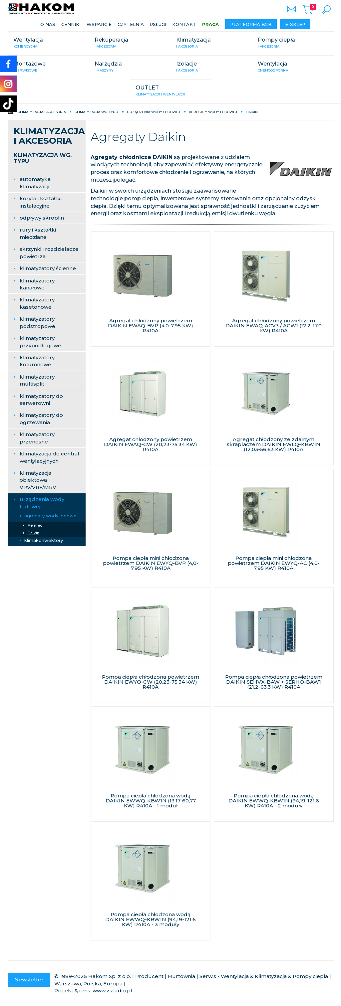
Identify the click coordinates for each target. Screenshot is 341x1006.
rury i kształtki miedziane (38, 233)
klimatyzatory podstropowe (37, 322)
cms (84, 990)
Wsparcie (99, 24)
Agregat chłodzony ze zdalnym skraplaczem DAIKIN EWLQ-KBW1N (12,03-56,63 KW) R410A (273, 444)
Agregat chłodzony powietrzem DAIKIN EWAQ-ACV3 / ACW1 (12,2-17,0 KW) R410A (273, 325)
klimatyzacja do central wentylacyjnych (49, 457)
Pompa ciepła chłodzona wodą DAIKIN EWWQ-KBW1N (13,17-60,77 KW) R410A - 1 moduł (151, 800)
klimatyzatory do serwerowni (41, 399)
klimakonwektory (43, 540)
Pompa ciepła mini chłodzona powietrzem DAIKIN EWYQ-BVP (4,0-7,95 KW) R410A (150, 563)
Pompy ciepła (293, 43)
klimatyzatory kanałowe (37, 284)
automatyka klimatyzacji (35, 182)
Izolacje (211, 67)
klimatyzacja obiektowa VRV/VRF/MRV (38, 480)
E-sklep (295, 24)
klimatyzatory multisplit (37, 380)
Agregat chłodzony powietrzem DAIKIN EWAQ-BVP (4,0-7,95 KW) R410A (150, 325)
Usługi (158, 24)
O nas (47, 24)
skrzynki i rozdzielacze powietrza (49, 252)
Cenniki (71, 24)
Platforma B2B (251, 24)
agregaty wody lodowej (51, 515)
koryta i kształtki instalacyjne (41, 202)
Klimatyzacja (211, 43)
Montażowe (48, 67)
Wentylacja (48, 43)
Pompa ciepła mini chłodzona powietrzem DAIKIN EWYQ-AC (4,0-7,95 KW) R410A (274, 563)
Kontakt (184, 24)
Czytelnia (131, 24)
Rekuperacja (130, 43)
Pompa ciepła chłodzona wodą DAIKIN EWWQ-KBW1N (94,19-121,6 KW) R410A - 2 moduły (273, 800)
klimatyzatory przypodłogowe (40, 341)
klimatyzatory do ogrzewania (41, 418)
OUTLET (171, 91)
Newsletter (29, 979)
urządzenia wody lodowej (42, 502)
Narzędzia (130, 67)
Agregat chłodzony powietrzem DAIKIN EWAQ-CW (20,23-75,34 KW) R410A (150, 444)
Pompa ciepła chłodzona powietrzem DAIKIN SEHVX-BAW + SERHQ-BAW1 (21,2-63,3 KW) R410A (273, 682)
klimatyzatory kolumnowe (37, 361)
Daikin (33, 533)
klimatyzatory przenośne (37, 437)
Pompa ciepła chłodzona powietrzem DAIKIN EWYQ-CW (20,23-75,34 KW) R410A (150, 682)
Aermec (35, 525)
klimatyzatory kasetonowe (37, 303)
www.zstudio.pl (112, 990)
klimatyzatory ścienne (48, 268)
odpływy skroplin (42, 218)
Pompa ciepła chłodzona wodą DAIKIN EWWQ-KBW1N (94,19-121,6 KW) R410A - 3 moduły (150, 919)
